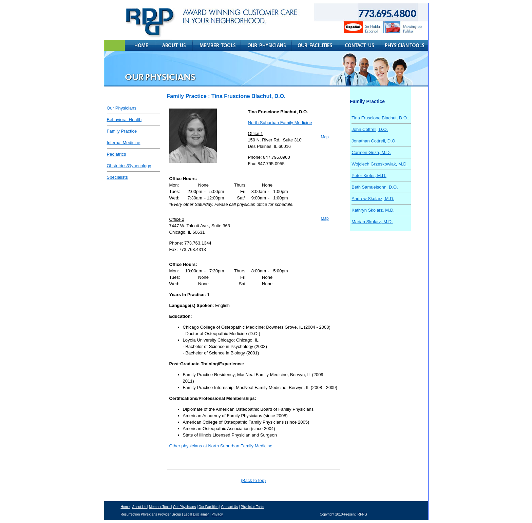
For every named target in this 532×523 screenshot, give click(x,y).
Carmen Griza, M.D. (371, 152)
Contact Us (229, 507)
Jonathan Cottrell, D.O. (374, 140)
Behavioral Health (124, 119)
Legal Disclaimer (196, 514)
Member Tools (160, 507)
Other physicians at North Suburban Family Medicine (220, 445)
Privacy (217, 514)
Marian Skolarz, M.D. (372, 221)
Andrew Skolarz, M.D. (373, 198)
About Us (139, 507)
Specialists (117, 177)
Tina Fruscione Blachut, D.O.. (380, 117)
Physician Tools (252, 507)
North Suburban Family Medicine (280, 122)
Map (324, 137)
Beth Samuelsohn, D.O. (375, 187)
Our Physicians (121, 108)
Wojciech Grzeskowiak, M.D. (379, 164)
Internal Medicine (123, 142)
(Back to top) (253, 480)
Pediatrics (116, 154)
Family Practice (122, 131)
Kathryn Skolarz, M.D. (373, 210)
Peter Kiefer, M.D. (369, 175)
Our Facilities (208, 507)
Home (125, 507)
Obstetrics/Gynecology (129, 165)
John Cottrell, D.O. (370, 129)
